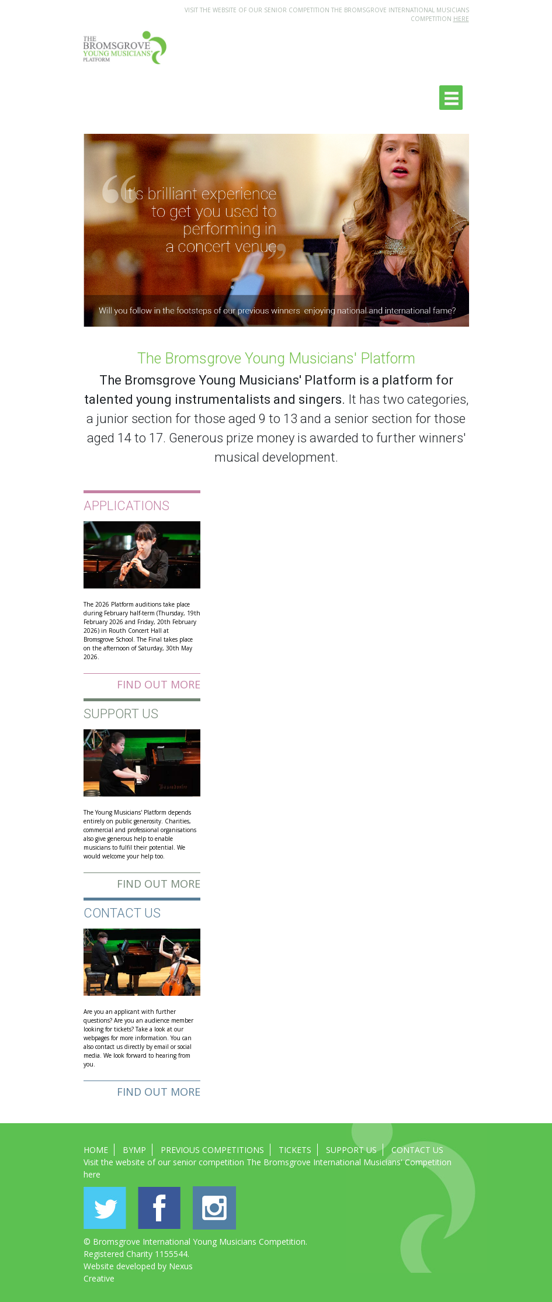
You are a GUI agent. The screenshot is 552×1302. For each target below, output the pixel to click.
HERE (461, 19)
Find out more (158, 684)
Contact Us (417, 1149)
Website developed (119, 1266)
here (92, 1174)
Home (96, 1149)
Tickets (295, 1149)
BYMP (134, 1149)
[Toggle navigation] (451, 97)
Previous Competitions (212, 1149)
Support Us (351, 1149)
